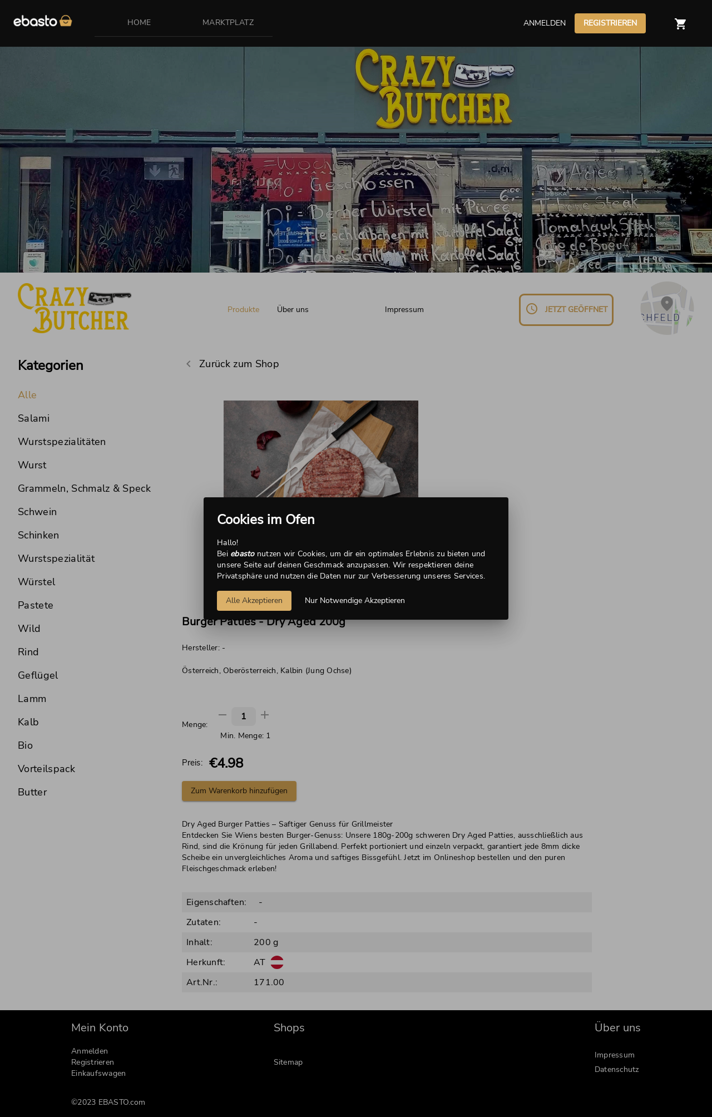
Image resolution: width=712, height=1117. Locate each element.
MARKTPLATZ (228, 22)
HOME (139, 22)
